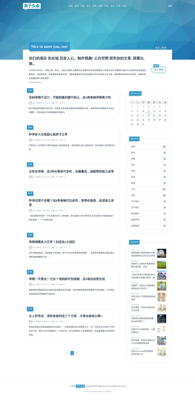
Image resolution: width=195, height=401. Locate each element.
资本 (112, 6)
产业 (118, 6)
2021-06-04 (43, 103)
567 (54, 321)
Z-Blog (94, 391)
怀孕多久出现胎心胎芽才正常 (48, 134)
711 (54, 103)
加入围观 (158, 68)
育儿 (89, 6)
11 (149, 111)
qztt (34, 103)
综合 (124, 6)
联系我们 (148, 213)
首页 (71, 6)
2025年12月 (135, 93)
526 (54, 247)
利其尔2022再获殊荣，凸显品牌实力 (148, 329)
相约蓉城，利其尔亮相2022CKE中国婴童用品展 (148, 340)
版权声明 (148, 220)
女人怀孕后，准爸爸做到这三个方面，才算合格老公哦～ (66, 316)
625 (54, 284)
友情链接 (148, 226)
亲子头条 (32, 6)
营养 (100, 6)
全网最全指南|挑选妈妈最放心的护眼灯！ (148, 318)
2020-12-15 (43, 247)
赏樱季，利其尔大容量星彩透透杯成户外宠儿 (148, 286)
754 (54, 210)
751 (54, 177)
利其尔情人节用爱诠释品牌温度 (148, 296)
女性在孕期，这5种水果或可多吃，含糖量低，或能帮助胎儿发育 (71, 171)
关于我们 (148, 201)
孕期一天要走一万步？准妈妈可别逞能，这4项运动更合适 (67, 279)
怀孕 (95, 6)
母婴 (106, 6)
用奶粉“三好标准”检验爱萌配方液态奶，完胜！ (148, 264)
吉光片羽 (108, 391)
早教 (83, 6)
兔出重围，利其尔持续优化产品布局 (148, 307)
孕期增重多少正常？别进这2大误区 (52, 242)
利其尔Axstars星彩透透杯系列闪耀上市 (148, 351)
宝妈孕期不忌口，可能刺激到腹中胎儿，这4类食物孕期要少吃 (70, 97)
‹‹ (67, 353)
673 (54, 140)
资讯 (77, 6)
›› (77, 353)
